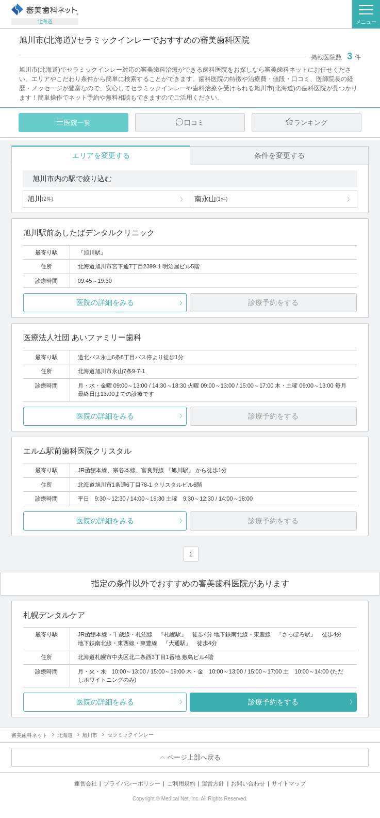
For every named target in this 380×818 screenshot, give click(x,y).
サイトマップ (289, 783)
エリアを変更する (101, 155)
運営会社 (85, 783)
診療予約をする (273, 702)
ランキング (310, 122)
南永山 (210, 199)
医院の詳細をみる (105, 302)
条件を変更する (279, 155)
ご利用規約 (181, 783)
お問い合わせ (248, 783)
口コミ (194, 122)
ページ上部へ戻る (194, 757)
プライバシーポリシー (132, 783)
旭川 (40, 199)
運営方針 (213, 783)
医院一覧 (77, 122)
